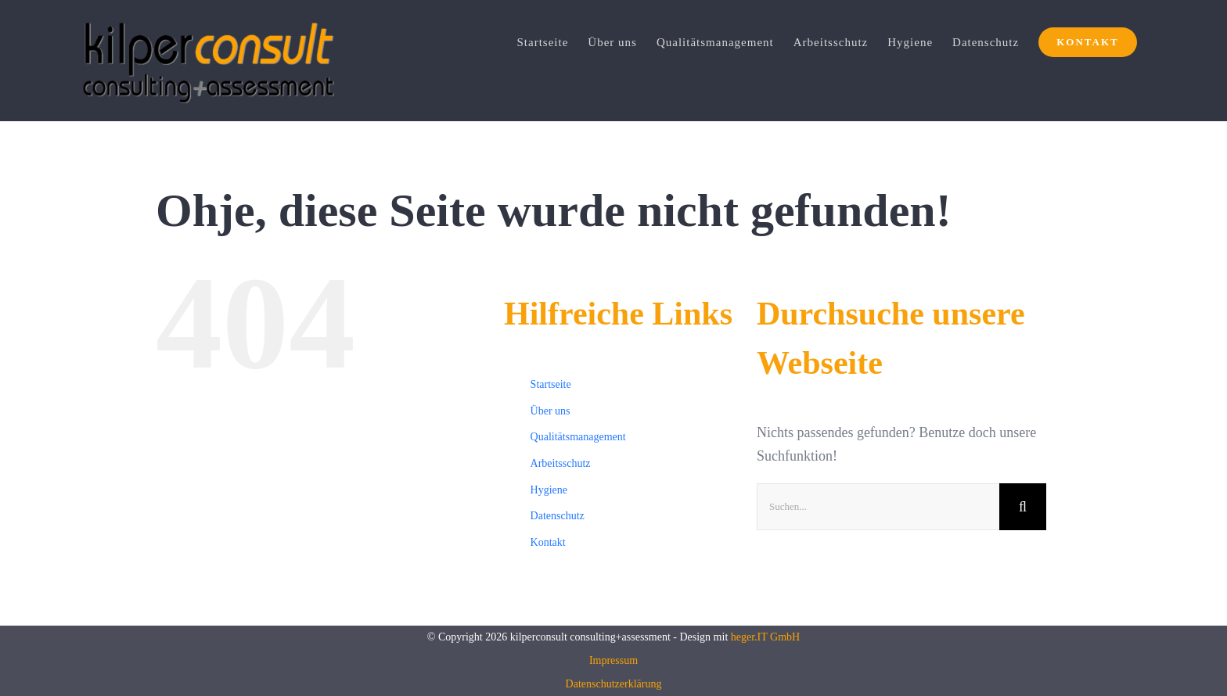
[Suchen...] (878, 506)
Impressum (613, 660)
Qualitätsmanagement (578, 437)
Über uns (550, 411)
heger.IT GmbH (765, 637)
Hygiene (549, 489)
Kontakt (548, 542)
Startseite (551, 384)
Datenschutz (558, 516)
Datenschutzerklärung (614, 684)
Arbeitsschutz (561, 463)
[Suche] (1022, 506)
